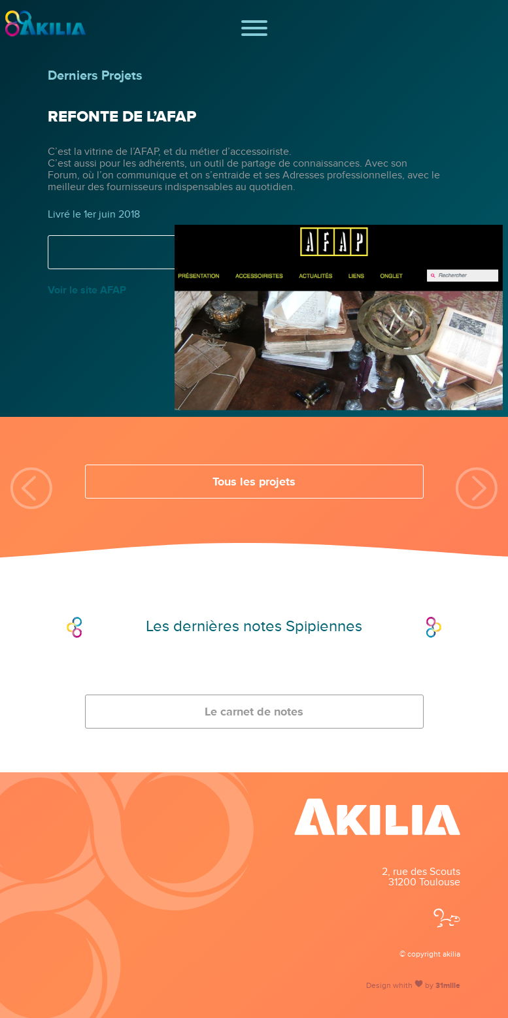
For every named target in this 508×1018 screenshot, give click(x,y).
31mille (447, 986)
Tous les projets (254, 481)
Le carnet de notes (254, 711)
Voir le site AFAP (87, 290)
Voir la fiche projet (254, 252)
